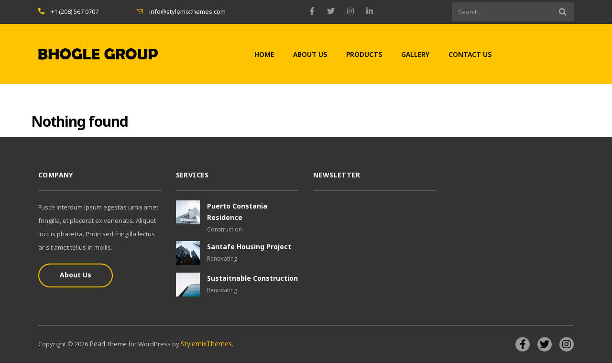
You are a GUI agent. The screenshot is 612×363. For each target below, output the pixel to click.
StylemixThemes (206, 343)
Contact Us (470, 54)
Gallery (415, 54)
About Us (310, 54)
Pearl (97, 343)
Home (264, 54)
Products (364, 54)
